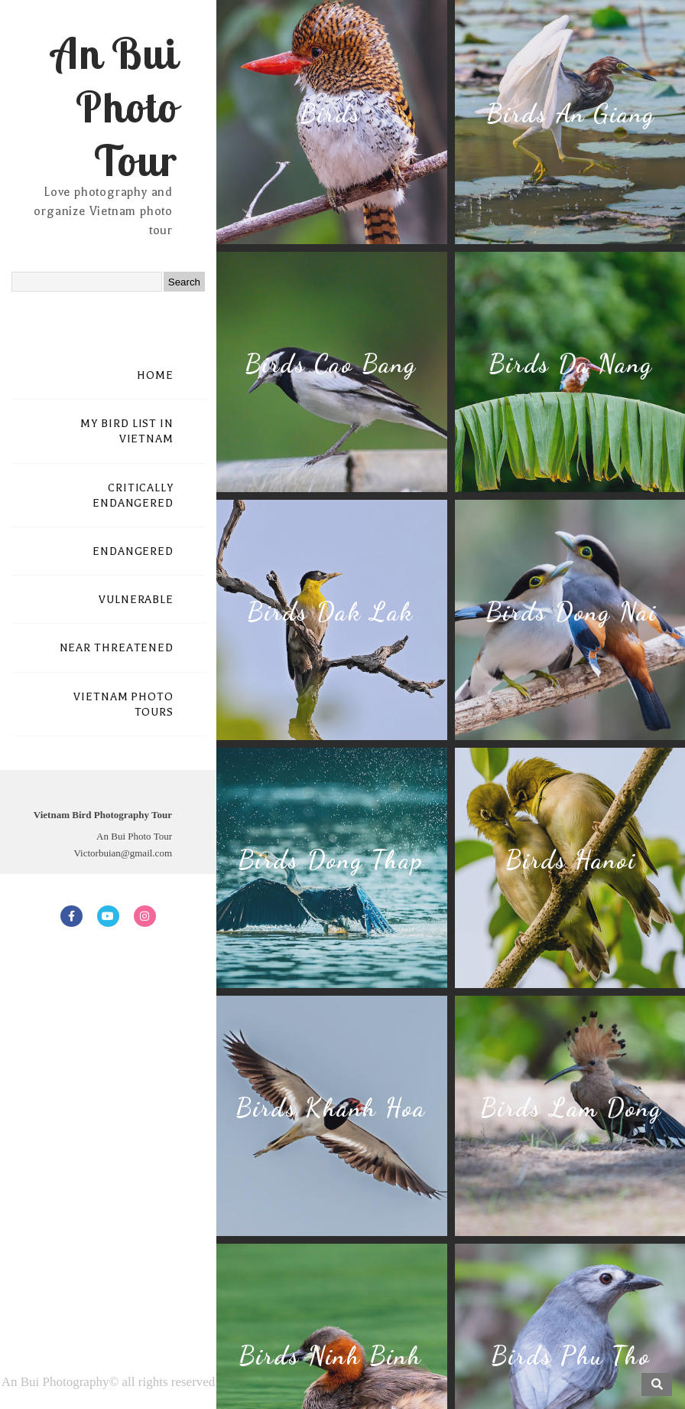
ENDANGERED (133, 551)
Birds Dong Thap (331, 860)
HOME (155, 375)
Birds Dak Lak (330, 612)
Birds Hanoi (570, 860)
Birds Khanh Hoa (330, 1108)
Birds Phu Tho (571, 1356)
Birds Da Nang (571, 364)
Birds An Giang (570, 114)
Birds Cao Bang (331, 364)
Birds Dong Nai (571, 612)
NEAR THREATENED (117, 647)
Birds (330, 114)
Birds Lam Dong (571, 1108)
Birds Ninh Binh (330, 1356)
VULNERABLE (136, 599)
